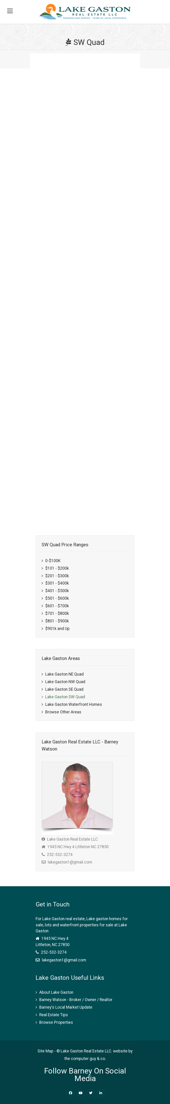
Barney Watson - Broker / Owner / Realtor (75, 999)
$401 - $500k (57, 590)
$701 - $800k (57, 613)
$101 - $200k (57, 568)
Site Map (45, 1051)
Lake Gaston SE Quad (64, 689)
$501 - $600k (57, 598)
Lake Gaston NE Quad (64, 674)
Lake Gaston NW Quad (65, 681)
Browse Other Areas (63, 712)
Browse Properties (56, 1022)
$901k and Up (57, 628)
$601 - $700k (57, 606)
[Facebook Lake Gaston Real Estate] (70, 1093)
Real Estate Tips (53, 1015)
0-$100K (53, 560)
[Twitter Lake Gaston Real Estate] (91, 1093)
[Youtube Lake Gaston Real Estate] (80, 1093)
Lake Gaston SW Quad (65, 697)
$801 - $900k (57, 621)
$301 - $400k (57, 583)
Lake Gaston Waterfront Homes (73, 704)
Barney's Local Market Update (65, 1007)
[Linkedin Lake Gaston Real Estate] (101, 1093)
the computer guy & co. (85, 1058)
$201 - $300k (57, 576)
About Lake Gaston (56, 992)
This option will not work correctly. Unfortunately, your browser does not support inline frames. (86, 286)
